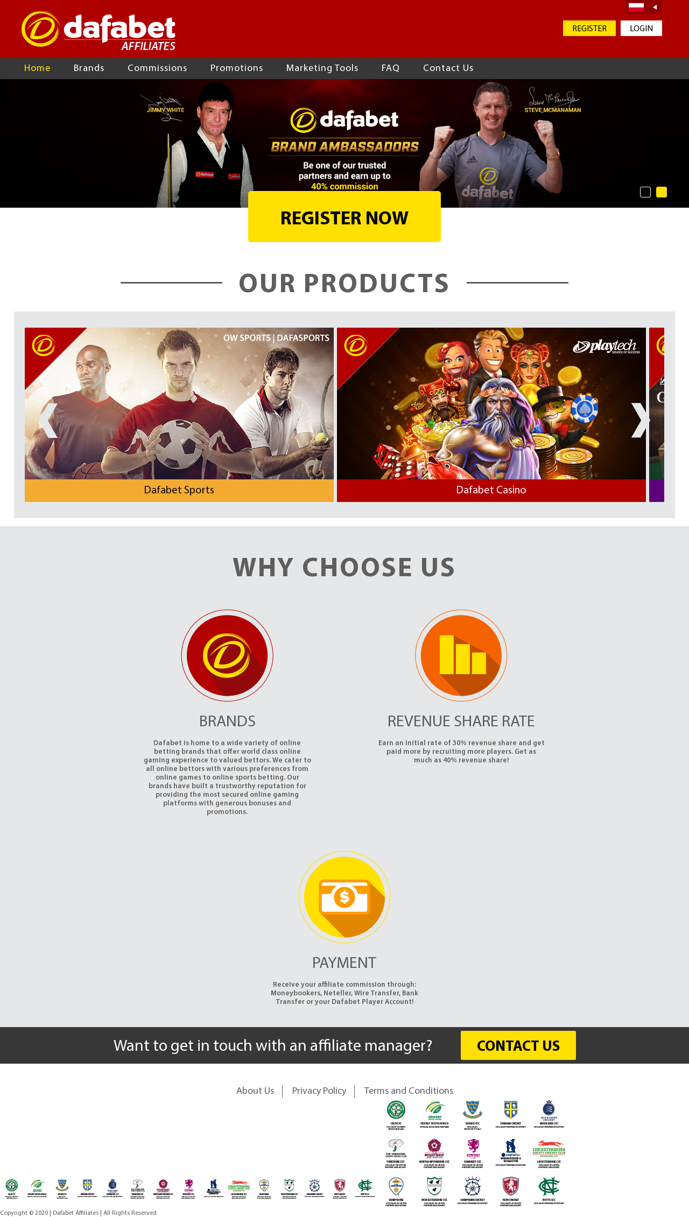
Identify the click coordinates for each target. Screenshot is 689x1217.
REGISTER (589, 29)
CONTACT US (518, 1047)
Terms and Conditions (408, 1091)
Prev (48, 420)
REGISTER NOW (344, 219)
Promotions (236, 68)
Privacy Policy (319, 1091)
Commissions (157, 68)
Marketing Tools (322, 68)
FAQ (391, 68)
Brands (89, 68)
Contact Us (448, 68)
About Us (255, 1091)
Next (641, 420)
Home (37, 68)
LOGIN (641, 29)
